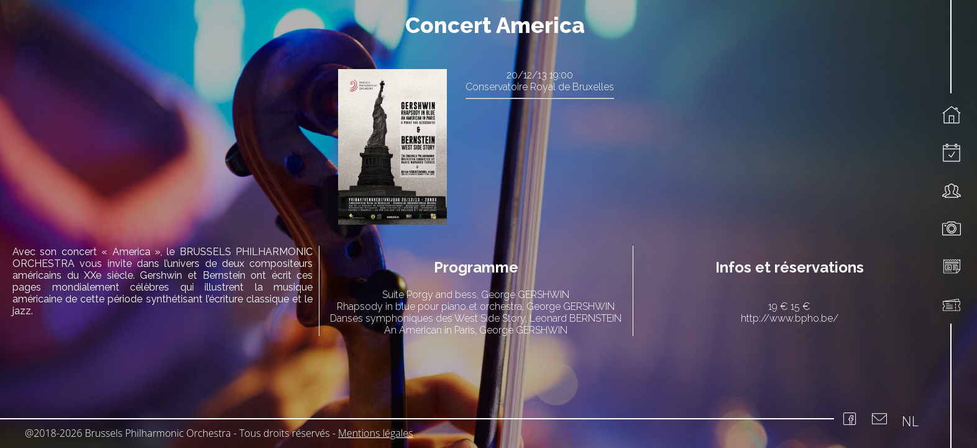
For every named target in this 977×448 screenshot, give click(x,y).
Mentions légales (375, 433)
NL (910, 420)
